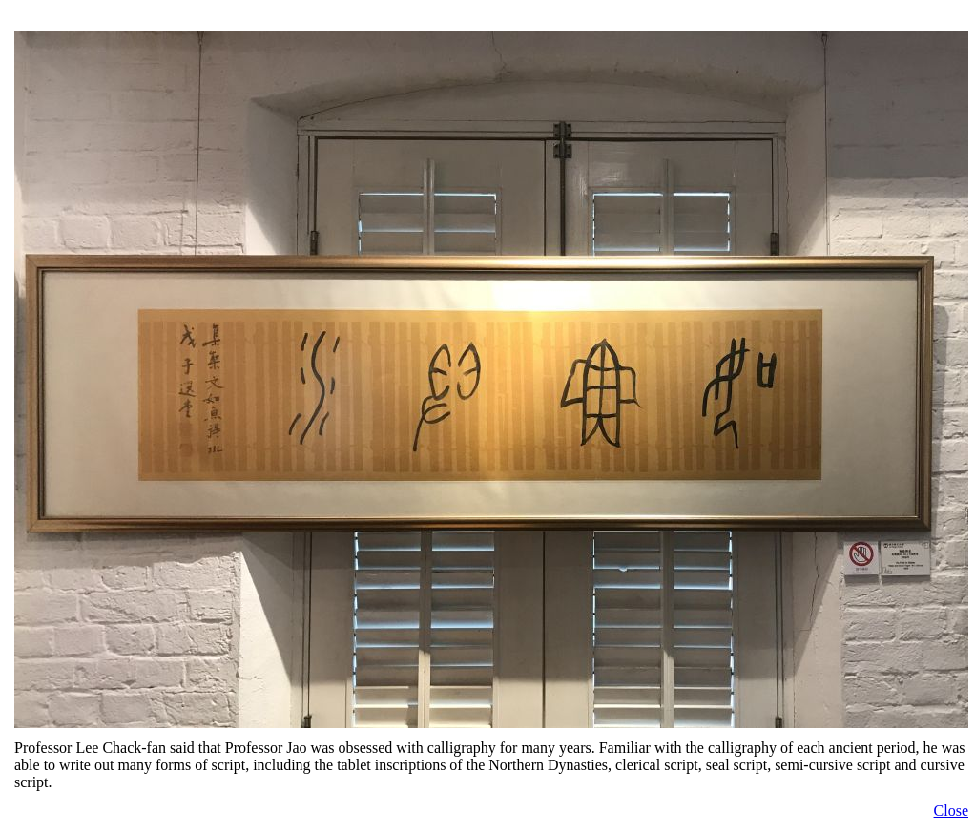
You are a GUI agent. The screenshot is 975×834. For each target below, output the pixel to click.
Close (951, 811)
